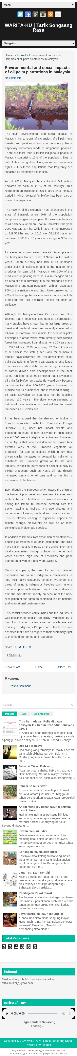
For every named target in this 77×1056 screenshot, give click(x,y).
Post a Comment (20, 686)
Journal (21, 55)
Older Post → (66, 667)
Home (9, 55)
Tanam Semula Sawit (33, 786)
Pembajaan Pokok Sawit (35, 893)
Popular (9, 714)
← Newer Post (11, 667)
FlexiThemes (27, 1050)
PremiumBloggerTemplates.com (26, 1053)
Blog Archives (41, 714)
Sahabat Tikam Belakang (36, 766)
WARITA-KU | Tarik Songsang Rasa (38, 28)
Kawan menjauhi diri (33, 831)
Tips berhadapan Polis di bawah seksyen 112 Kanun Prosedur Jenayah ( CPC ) (46, 725)
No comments (13, 77)
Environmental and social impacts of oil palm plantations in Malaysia (37, 69)
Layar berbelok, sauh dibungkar (41, 913)
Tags (24, 714)
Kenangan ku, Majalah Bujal (38, 851)
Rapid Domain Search (55, 1053)
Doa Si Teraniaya (30, 745)
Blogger (46, 1044)
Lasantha (60, 1050)
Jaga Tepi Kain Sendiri (34, 872)
